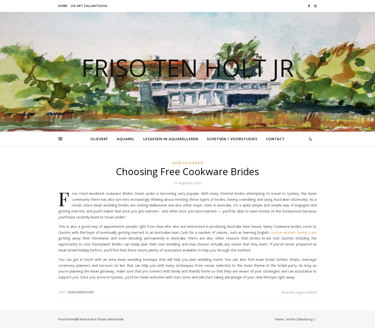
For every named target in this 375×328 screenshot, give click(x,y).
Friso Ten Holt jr (187, 67)
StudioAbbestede (80, 292)
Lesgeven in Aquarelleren (170, 138)
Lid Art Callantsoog (89, 6)
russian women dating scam (294, 232)
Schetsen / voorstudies (232, 138)
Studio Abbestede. (111, 319)
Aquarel (126, 138)
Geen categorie (188, 163)
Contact (275, 138)
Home (62, 6)
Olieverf (99, 138)
